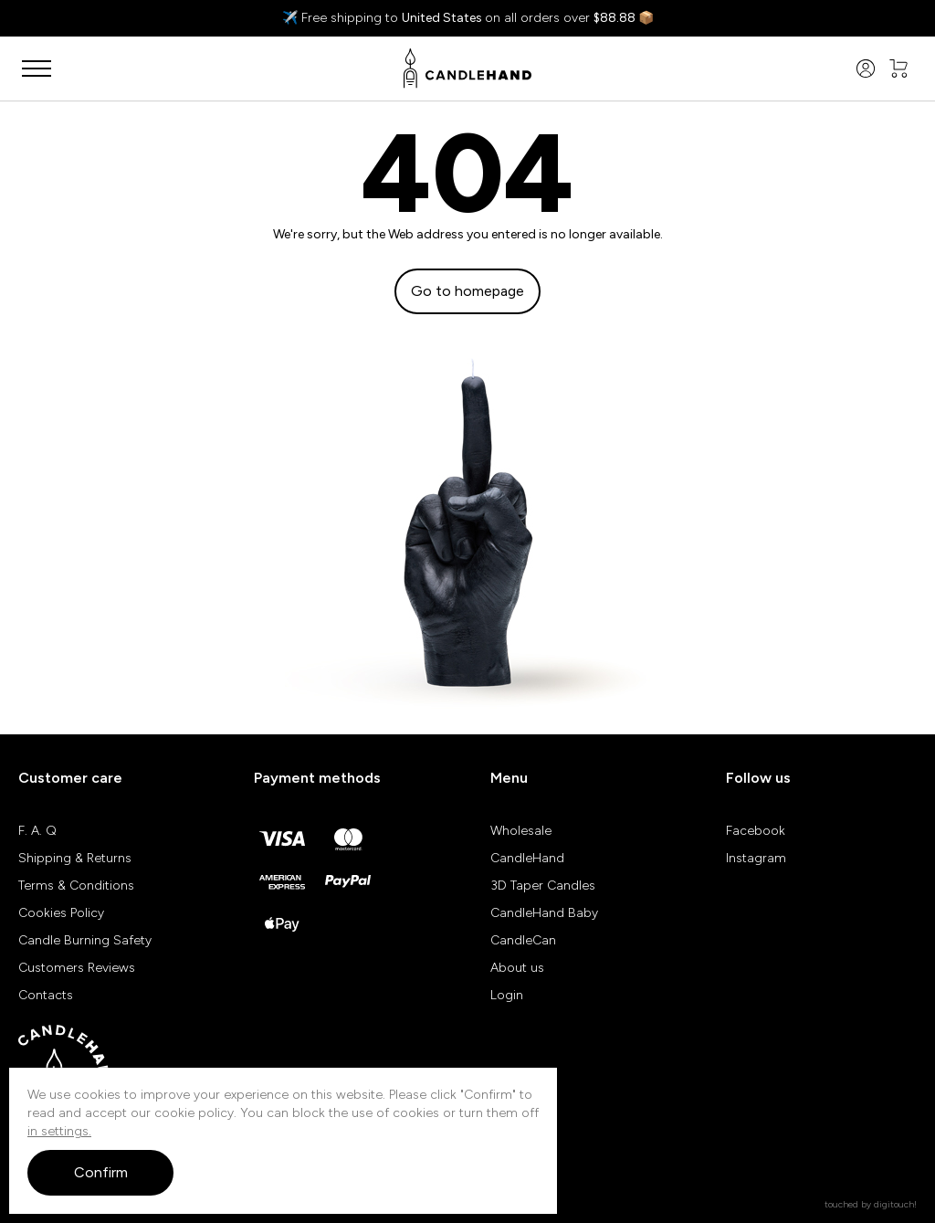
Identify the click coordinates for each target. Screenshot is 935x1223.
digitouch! (895, 1204)
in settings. (59, 1131)
